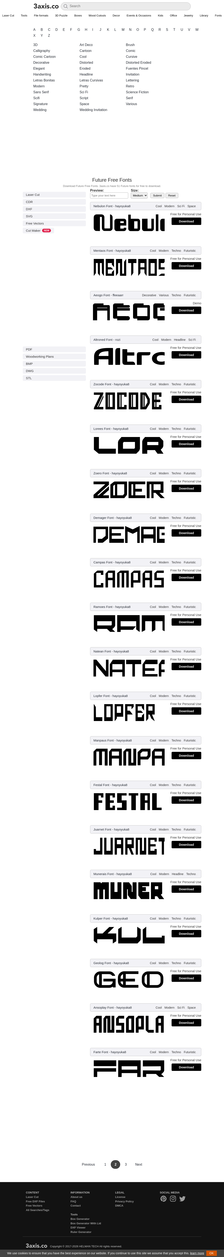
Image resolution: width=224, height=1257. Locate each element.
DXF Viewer (78, 1227)
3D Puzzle (61, 15)
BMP (29, 363)
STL (29, 378)
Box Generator (80, 1218)
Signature (40, 104)
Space (84, 104)
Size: (135, 190)
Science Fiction (137, 92)
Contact (76, 1205)
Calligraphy (41, 51)
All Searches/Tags (37, 1210)
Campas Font (102, 562)
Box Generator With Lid (86, 1223)
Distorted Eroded (138, 62)
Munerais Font (103, 874)
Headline (86, 74)
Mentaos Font (103, 250)
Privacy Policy (124, 1201)
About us (76, 1197)
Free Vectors (35, 223)
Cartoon (86, 51)
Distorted (86, 62)
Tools (24, 15)
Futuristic (190, 250)
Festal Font (101, 785)
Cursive (131, 56)
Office (173, 15)
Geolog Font (102, 963)
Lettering (132, 80)
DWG (30, 371)
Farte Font (100, 1052)
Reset (172, 195)
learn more (197, 1253)
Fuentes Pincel (137, 68)
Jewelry (188, 15)
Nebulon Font (102, 206)
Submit (157, 195)
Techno (176, 250)
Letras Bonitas (44, 80)
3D (35, 45)
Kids (160, 15)
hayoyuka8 (123, 206)
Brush (130, 45)
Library (204, 15)
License (120, 1197)
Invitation (132, 74)
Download (186, 221)
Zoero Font (101, 473)
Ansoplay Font (103, 1007)
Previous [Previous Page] (89, 1164)
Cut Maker (38, 230)
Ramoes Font (102, 607)
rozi (117, 339)
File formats (41, 15)
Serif (129, 98)
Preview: (97, 190)
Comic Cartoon (44, 56)
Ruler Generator (81, 1232)
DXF (29, 209)
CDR (29, 202)
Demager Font (103, 518)
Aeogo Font (101, 295)
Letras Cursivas (91, 80)
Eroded (85, 68)
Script (84, 98)
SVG (29, 216)
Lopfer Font (101, 696)
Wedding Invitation (93, 110)
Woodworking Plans (40, 356)
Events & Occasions (139, 15)
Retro (130, 86)
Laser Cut (33, 194)
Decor (116, 15)
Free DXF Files (35, 1201)
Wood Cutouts (97, 15)
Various (131, 104)
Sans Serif (41, 92)
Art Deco (86, 45)
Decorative (41, 62)
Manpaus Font (103, 740)
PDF (29, 349)
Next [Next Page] (138, 1164)
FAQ (73, 1201)
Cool (83, 56)
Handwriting (42, 74)
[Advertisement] (112, 145)
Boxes (78, 15)
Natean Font (102, 651)
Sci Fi (84, 92)
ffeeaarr (118, 295)
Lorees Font (101, 428)
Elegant (39, 68)
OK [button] (211, 1253)
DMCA (119, 1205)
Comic (130, 51)
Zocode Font (102, 384)
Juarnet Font (102, 829)
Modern (39, 86)
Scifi (36, 98)
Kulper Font (101, 918)
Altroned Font (102, 339)
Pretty (84, 86)
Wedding (40, 110)
